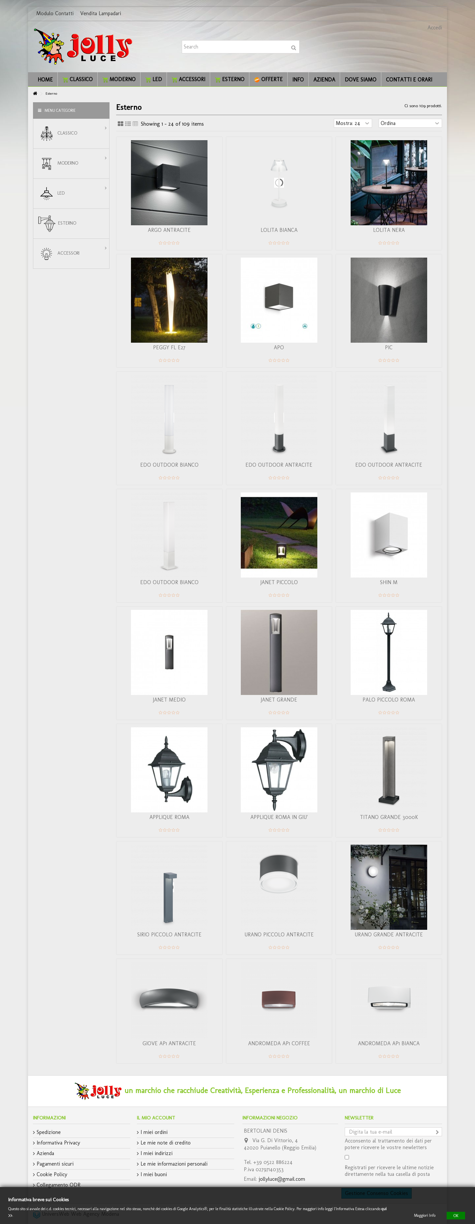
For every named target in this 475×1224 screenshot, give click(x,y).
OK (456, 1215)
